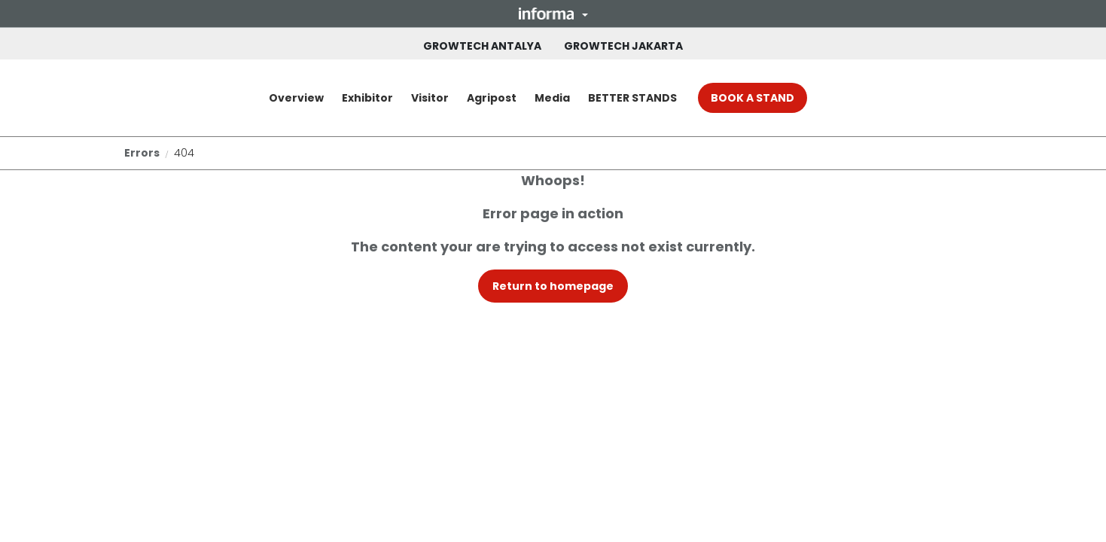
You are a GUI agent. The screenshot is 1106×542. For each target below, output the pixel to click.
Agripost (491, 97)
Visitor (430, 97)
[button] (553, 14)
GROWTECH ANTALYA (482, 45)
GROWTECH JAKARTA (623, 45)
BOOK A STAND (752, 97)
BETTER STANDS (632, 97)
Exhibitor (367, 97)
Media (552, 97)
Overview (296, 97)
